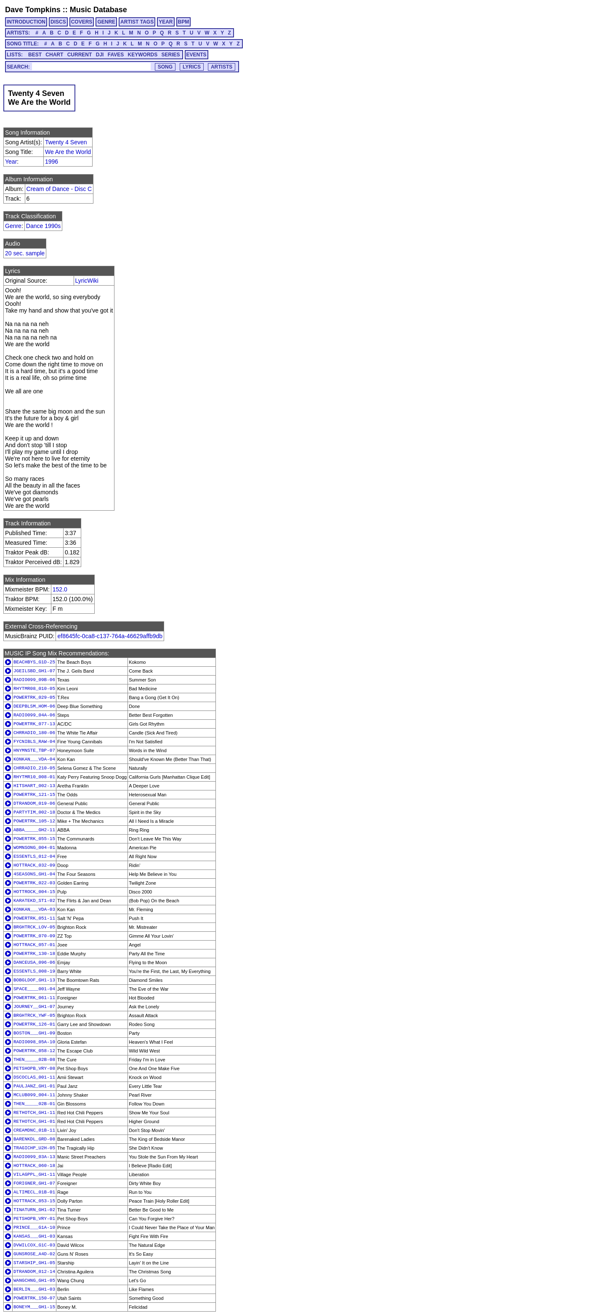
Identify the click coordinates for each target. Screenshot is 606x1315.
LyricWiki (86, 280)
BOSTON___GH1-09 (34, 1033)
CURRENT (79, 55)
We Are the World (68, 151)
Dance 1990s (43, 226)
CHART (54, 55)
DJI (100, 55)
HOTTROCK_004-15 (34, 891)
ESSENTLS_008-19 (34, 971)
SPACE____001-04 (34, 989)
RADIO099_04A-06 (34, 715)
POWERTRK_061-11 (34, 997)
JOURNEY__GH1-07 (34, 1006)
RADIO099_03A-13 (34, 1156)
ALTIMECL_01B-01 (34, 1192)
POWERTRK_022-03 (34, 883)
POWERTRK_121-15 (34, 794)
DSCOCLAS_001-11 (34, 1077)
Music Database (98, 9)
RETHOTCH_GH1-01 (34, 1121)
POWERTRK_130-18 (34, 953)
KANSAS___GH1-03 (34, 1236)
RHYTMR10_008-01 (34, 776)
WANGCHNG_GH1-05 (34, 1280)
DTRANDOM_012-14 (34, 1271)
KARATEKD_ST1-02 (34, 900)
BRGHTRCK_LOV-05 (34, 927)
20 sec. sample (25, 253)
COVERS (82, 22)
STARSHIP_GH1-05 (34, 1262)
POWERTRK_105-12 (34, 821)
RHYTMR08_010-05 (34, 688)
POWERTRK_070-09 (34, 936)
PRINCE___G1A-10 (34, 1227)
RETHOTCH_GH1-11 (34, 1112)
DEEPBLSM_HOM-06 (34, 706)
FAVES (116, 55)
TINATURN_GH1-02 (34, 1209)
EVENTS (196, 55)
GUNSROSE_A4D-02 (34, 1254)
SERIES (171, 55)
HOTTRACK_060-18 (34, 1165)
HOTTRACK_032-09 (34, 865)
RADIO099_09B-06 (34, 679)
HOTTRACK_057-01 (34, 944)
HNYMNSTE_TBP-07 (34, 750)
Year (11, 161)
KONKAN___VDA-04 (34, 759)
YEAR (166, 22)
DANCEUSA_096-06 (34, 962)
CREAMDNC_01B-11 (34, 1130)
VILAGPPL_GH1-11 (34, 1174)
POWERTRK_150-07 (34, 1298)
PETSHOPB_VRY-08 (34, 1068)
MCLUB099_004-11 (34, 1095)
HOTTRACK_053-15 (34, 1201)
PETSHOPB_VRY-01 (34, 1218)
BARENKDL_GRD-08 (34, 1139)
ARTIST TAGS (137, 22)
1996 (51, 161)
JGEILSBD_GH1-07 (34, 670)
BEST (35, 55)
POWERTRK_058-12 (34, 1050)
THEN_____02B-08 (34, 1059)
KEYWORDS (143, 55)
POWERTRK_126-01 (34, 1024)
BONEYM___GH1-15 (34, 1307)
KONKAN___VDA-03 (34, 909)
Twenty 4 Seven (66, 142)
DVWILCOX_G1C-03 (34, 1245)
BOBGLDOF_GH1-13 (34, 980)
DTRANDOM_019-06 (34, 803)
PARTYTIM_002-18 (34, 812)
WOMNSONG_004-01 (34, 847)
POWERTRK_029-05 (34, 697)
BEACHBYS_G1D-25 (34, 662)
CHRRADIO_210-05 (34, 768)
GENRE (106, 22)
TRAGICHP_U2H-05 (34, 1148)
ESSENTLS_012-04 (34, 856)
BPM (183, 22)
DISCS (58, 22)
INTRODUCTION (26, 22)
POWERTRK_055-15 (34, 838)
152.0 (60, 589)
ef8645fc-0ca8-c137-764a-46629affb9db (109, 636)
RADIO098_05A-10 (34, 1042)
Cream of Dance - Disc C (59, 189)
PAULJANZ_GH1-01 (34, 1086)
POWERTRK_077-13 (34, 723)
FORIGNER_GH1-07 (34, 1183)
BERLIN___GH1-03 (34, 1289)
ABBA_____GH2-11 (34, 829)
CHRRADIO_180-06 (34, 732)
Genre (13, 226)
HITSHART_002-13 (34, 785)
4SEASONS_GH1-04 (34, 874)
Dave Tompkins (33, 9)
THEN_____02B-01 (34, 1103)
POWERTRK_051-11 (34, 918)
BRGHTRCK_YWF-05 (34, 1015)
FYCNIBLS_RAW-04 (34, 741)
